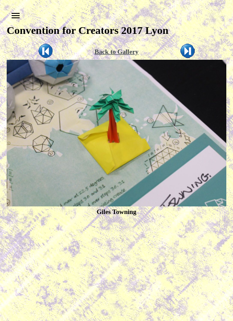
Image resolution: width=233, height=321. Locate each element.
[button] (16, 16)
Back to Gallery (116, 51)
